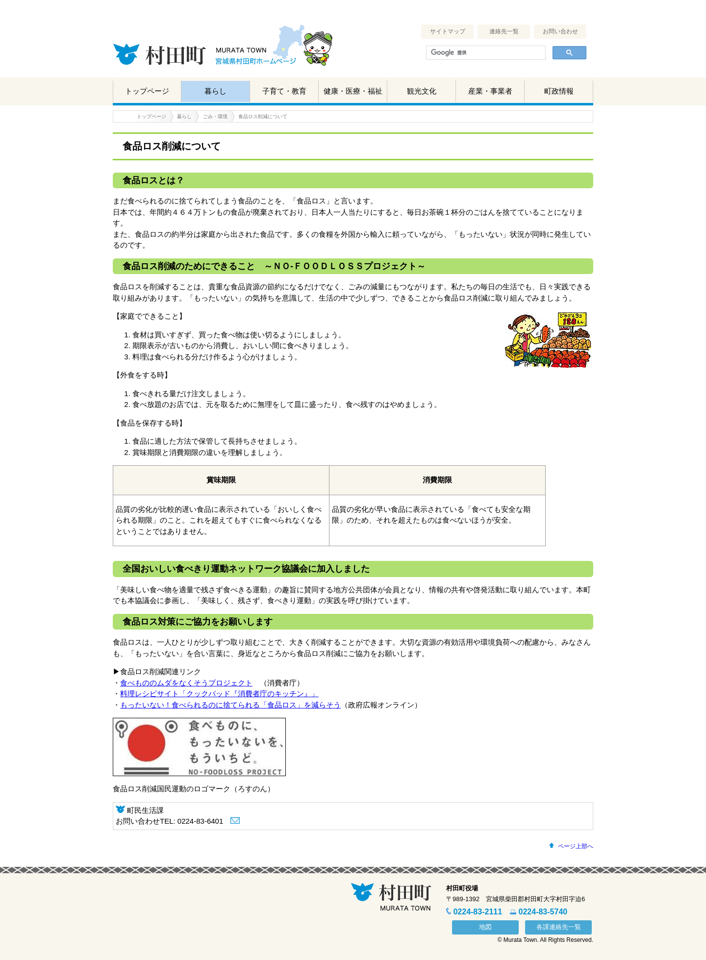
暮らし (215, 91)
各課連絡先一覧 (558, 927)
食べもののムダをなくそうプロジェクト (186, 683)
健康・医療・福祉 (353, 91)
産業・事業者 (490, 91)
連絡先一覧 (504, 31)
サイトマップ (447, 31)
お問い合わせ (560, 31)
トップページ (147, 91)
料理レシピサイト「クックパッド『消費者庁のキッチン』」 (219, 693)
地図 (485, 927)
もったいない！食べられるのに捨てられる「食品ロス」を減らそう (230, 705)
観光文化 (421, 91)
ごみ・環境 (215, 116)
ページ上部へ (575, 846)
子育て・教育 (284, 91)
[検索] (485, 53)
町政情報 (559, 91)
